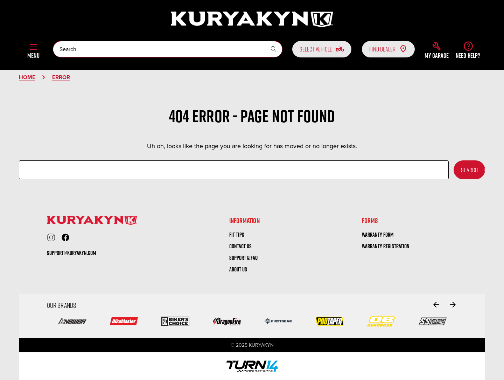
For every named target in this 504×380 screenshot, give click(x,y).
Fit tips (236, 235)
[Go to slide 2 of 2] (436, 304)
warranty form (378, 235)
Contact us (240, 246)
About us (238, 269)
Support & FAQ (243, 258)
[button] (437, 50)
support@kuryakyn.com (71, 253)
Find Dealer (388, 49)
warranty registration (386, 246)
